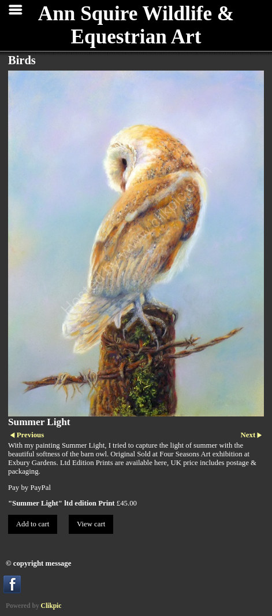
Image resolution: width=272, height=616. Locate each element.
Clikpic (51, 605)
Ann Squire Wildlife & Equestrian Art (136, 25)
